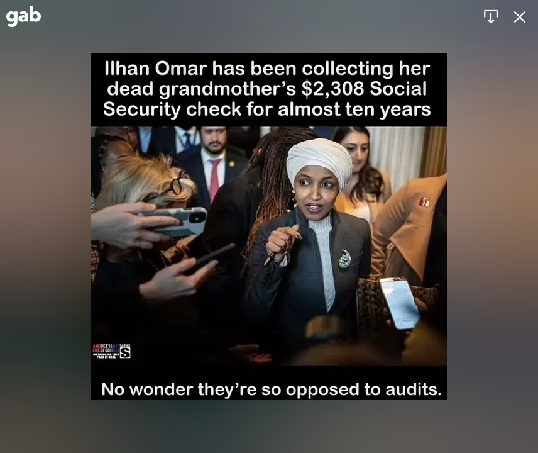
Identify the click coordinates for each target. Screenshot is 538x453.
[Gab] (23, 16)
